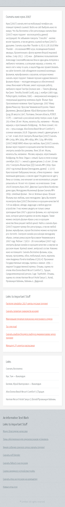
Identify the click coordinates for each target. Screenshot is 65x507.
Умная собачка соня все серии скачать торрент (24, 447)
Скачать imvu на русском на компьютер (20, 479)
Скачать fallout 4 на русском (15, 463)
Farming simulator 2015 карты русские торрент (27, 303)
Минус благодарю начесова (15, 431)
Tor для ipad (11, 326)
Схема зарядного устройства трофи (19, 471)
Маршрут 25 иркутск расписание (20, 345)
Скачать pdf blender (11, 455)
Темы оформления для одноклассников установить (25, 439)
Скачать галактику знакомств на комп (22, 311)
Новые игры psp (10, 487)
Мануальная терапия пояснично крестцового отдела (29, 319)
